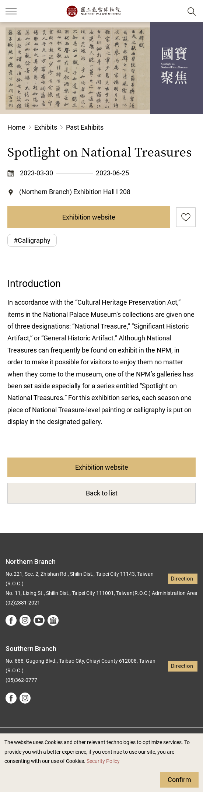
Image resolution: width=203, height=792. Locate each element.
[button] (173, 11)
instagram (25, 620)
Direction (182, 579)
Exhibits (45, 127)
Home (16, 127)
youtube (39, 620)
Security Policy (103, 761)
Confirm (179, 780)
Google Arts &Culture (53, 620)
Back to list (102, 493)
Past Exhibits (85, 127)
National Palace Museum (93, 11)
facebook (11, 620)
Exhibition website (88, 217)
